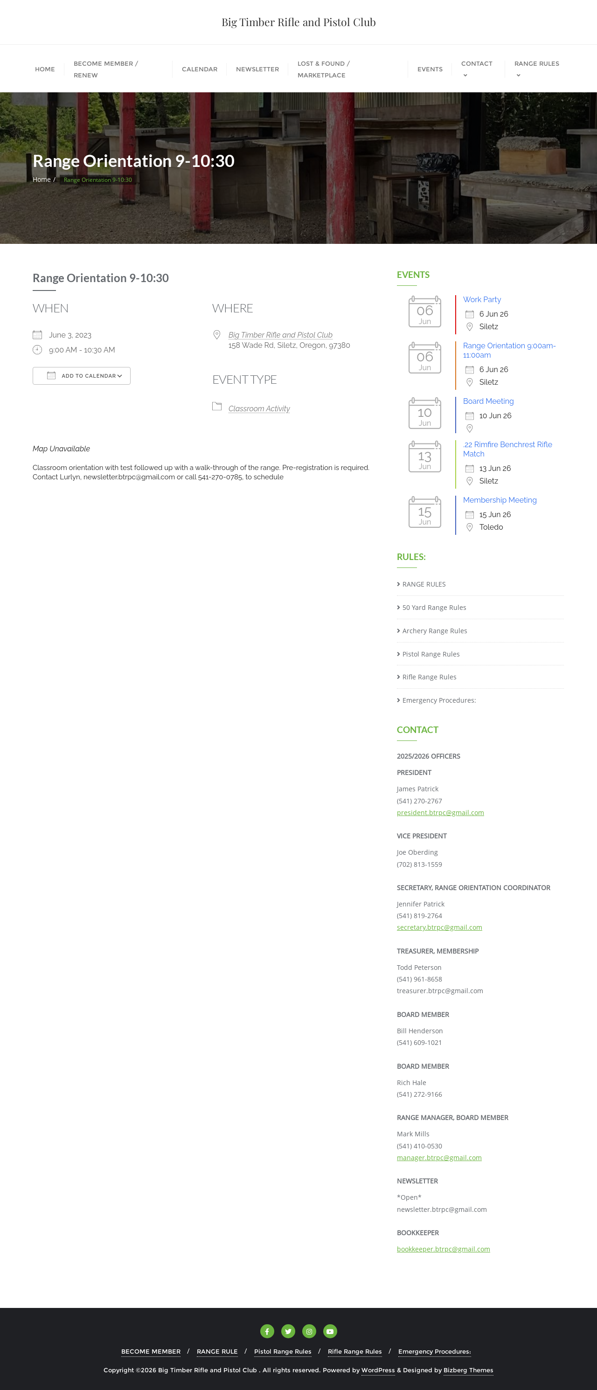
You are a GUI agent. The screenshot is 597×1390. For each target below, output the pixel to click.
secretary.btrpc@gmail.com (439, 927)
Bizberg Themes (468, 1370)
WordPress (378, 1370)
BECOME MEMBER (150, 1351)
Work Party (482, 299)
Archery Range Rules (435, 630)
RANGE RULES (424, 584)
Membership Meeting (500, 500)
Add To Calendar (81, 375)
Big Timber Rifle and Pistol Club (281, 335)
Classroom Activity (259, 408)
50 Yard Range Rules (434, 607)
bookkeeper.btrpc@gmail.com (443, 1249)
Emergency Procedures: (439, 700)
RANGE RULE (217, 1351)
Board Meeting (488, 401)
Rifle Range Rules (430, 676)
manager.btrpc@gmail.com (439, 1157)
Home (42, 179)
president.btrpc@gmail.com (440, 812)
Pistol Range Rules (431, 654)
